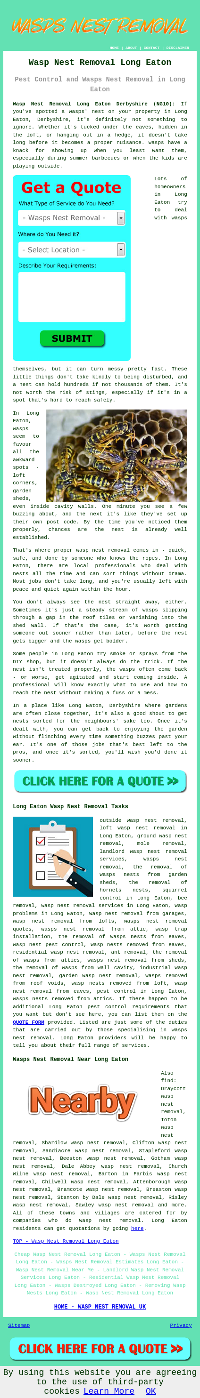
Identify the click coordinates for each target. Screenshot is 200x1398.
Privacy (181, 1325)
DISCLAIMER (178, 48)
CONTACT (152, 48)
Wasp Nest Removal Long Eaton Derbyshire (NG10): (94, 104)
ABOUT (131, 48)
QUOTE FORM (28, 1022)
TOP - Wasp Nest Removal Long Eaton (65, 1241)
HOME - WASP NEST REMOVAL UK (100, 1307)
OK (151, 1391)
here (137, 1228)
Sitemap (19, 1325)
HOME (114, 48)
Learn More (108, 1391)
